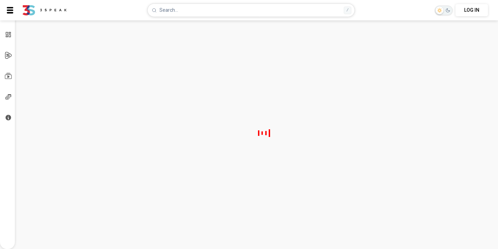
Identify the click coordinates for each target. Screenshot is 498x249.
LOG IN (471, 10)
